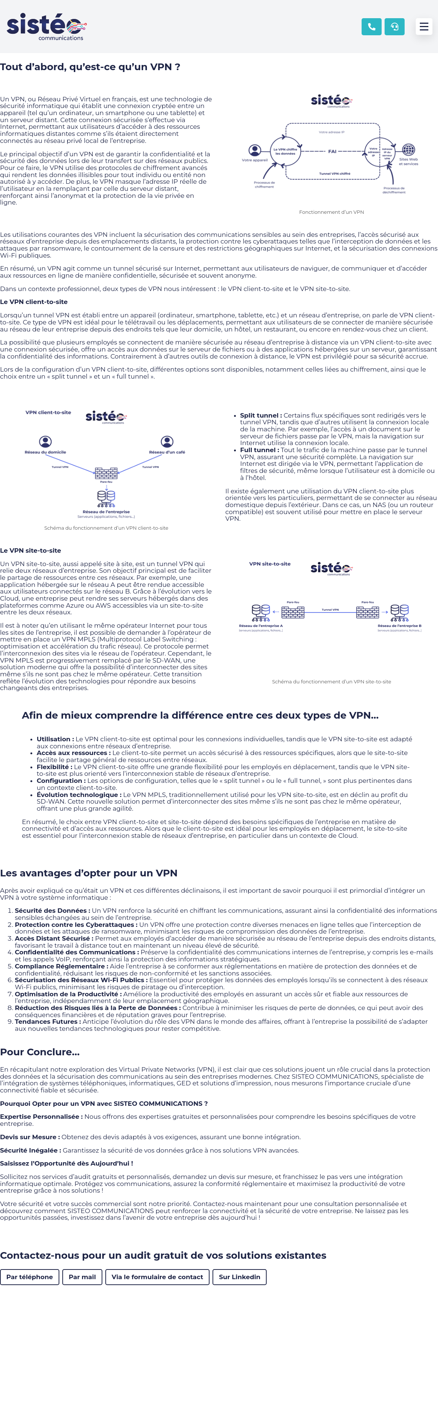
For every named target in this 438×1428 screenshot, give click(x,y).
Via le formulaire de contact (157, 1277)
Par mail (82, 1277)
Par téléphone (29, 1277)
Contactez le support (395, 26)
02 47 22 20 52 (372, 26)
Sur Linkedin (239, 1277)
